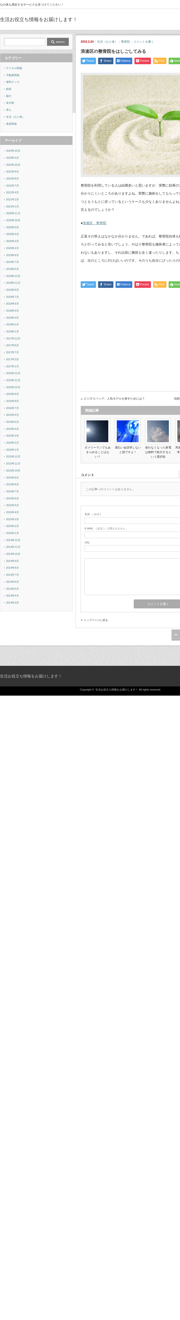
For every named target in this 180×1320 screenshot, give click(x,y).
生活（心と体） (107, 41)
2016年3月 (12, 435)
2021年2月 (12, 199)
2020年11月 (13, 213)
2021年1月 (12, 206)
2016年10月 (13, 387)
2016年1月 (12, 449)
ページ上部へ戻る (176, 635)
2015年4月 (12, 512)
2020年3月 (12, 241)
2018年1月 (12, 331)
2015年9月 (12, 477)
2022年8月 (12, 178)
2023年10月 (13, 150)
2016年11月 (13, 380)
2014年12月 (13, 540)
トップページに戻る (96, 620)
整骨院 (125, 41)
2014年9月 (12, 560)
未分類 (10, 102)
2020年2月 (12, 248)
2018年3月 (12, 317)
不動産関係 (12, 75)
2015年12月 (13, 456)
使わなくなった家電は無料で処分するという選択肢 (158, 452)
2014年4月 (12, 595)
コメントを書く (143, 41)
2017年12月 (13, 338)
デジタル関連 (14, 68)
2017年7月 (12, 352)
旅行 (8, 95)
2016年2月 (12, 442)
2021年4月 (12, 192)
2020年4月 (12, 234)
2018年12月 (13, 276)
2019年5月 (12, 268)
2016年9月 (12, 394)
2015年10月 (13, 470)
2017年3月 (12, 359)
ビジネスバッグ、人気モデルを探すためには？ (114, 398)
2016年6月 (12, 414)
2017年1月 (12, 366)
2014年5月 (12, 588)
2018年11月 (13, 282)
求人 (8, 109)
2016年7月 (12, 408)
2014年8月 (12, 567)
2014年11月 (13, 546)
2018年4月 (12, 310)
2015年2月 (12, 526)
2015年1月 (12, 533)
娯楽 (8, 88)
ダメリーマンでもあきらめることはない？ (98, 452)
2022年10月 (13, 164)
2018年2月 (12, 324)
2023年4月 (12, 157)
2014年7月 (12, 574)
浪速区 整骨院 (94, 223)
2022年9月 (12, 171)
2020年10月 (13, 220)
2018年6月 (12, 303)
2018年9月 (12, 289)
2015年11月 (13, 463)
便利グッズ (12, 81)
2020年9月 (12, 227)
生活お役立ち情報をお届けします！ (39, 19)
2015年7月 (12, 491)
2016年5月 (12, 421)
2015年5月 (12, 505)
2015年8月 (12, 484)
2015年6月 (12, 498)
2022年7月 (12, 185)
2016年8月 (12, 401)
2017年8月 (12, 345)
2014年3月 (12, 602)
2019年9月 (12, 255)
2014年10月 (13, 553)
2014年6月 (12, 581)
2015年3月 (12, 519)
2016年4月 (12, 428)
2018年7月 (12, 296)
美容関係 (11, 123)
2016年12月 (13, 373)
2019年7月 (12, 261)
